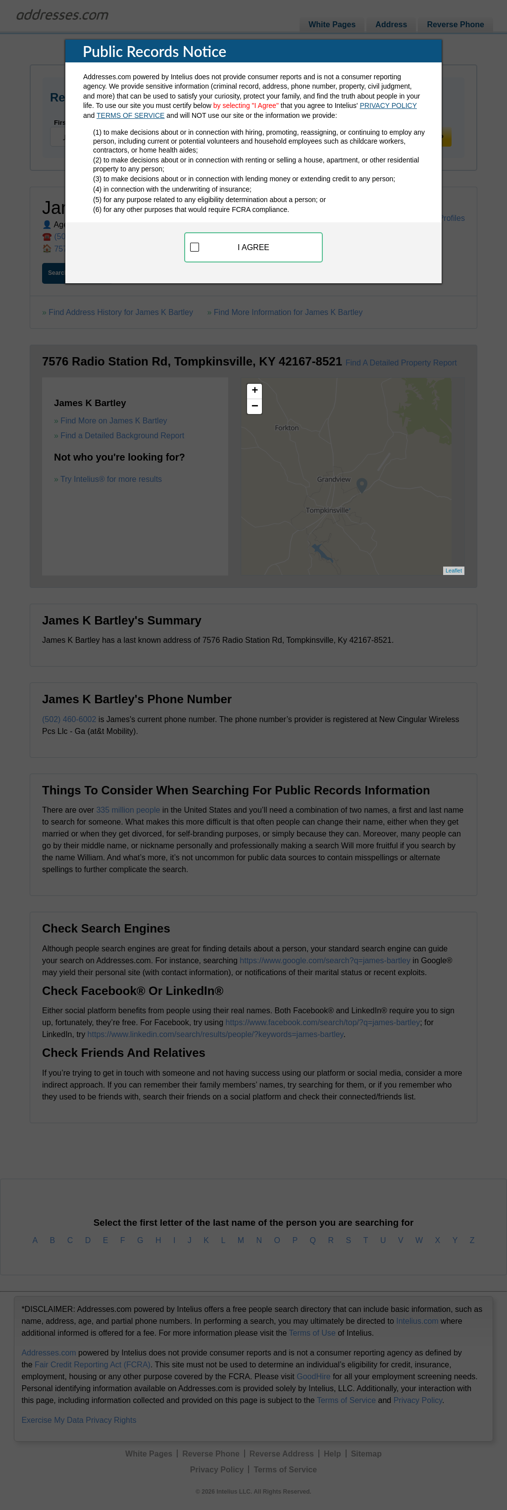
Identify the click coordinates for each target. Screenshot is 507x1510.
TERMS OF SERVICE (130, 115)
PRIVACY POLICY (388, 105)
